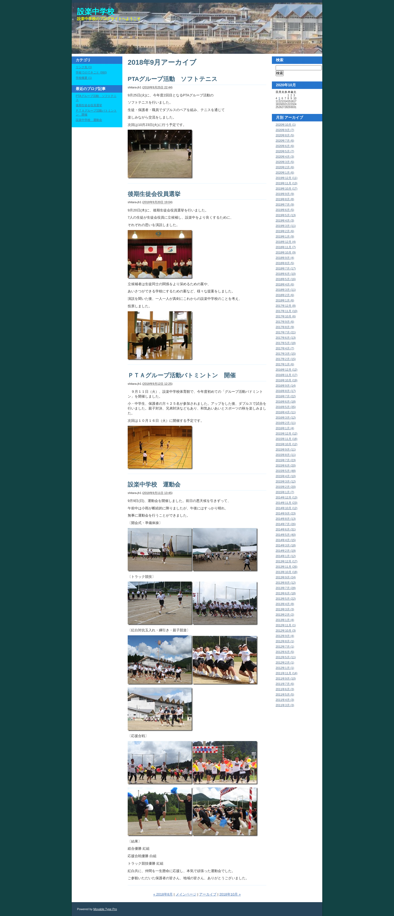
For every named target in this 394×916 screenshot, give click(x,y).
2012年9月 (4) (285, 635)
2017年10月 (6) (286, 316)
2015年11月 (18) (286, 438)
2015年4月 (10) (286, 476)
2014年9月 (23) (286, 513)
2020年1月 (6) (285, 172)
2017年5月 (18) (286, 343)
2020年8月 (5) (285, 135)
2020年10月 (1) (286, 124)
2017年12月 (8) (286, 305)
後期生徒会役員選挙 (154, 194)
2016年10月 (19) (286, 380)
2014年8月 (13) (286, 518)
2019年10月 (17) (286, 188)
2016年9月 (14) (286, 385)
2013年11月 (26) (286, 566)
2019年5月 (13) (286, 215)
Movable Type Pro (105, 909)
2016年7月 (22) (286, 396)
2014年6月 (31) (286, 529)
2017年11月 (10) (286, 311)
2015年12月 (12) (286, 433)
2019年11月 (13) (286, 183)
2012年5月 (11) (286, 657)
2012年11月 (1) (286, 625)
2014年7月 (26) (286, 524)
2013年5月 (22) (286, 598)
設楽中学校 (95, 11)
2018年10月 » (230, 894)
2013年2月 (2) (285, 614)
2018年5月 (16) (286, 279)
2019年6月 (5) (285, 209)
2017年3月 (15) (286, 353)
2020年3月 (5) (285, 161)
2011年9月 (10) (286, 678)
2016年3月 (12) (286, 417)
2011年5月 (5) (285, 694)
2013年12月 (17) (286, 561)
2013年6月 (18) (286, 593)
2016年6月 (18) (286, 401)
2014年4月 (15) (286, 540)
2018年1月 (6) (285, 300)
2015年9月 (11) (286, 449)
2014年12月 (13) (286, 497)
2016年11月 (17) (286, 375)
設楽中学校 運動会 (154, 484)
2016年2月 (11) (286, 422)
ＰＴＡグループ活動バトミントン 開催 (182, 375)
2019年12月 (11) (286, 177)
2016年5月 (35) (286, 406)
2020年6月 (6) (285, 146)
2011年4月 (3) (285, 699)
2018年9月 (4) (285, 257)
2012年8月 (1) (285, 641)
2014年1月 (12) (286, 556)
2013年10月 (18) (286, 572)
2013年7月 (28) (286, 588)
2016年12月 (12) (286, 369)
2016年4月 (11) (286, 412)
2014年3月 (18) (286, 545)
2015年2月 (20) (286, 486)
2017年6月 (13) (286, 337)
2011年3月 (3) (285, 705)
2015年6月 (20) (286, 465)
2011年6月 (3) (285, 689)
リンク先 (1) (84, 67)
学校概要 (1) (84, 77)
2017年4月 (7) (285, 348)
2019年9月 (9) (285, 193)
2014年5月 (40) (286, 534)
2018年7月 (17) (286, 268)
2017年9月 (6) (285, 321)
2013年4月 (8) (285, 604)
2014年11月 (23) (286, 502)
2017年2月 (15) (286, 359)
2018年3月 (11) (286, 289)
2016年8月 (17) (286, 390)
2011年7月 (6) (285, 683)
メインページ (186, 894)
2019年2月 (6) (285, 231)
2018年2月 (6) (285, 295)
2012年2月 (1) (285, 662)
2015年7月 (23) (286, 460)
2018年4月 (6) (285, 284)
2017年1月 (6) (285, 364)
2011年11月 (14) (286, 673)
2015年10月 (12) (286, 444)
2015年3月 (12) (286, 481)
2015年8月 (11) (286, 454)
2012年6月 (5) (285, 651)
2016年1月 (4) (285, 428)
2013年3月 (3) (285, 609)
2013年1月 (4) (285, 619)
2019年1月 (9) (285, 236)
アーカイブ (207, 894)
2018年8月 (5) (285, 263)
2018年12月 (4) (286, 241)
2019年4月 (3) (285, 220)
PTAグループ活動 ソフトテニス (173, 79)
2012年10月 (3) (286, 630)
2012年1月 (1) (285, 667)
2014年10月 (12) (286, 508)
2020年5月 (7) (285, 151)
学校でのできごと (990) (91, 72)
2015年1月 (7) (285, 492)
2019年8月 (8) (285, 199)
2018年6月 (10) (286, 273)
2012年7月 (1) (285, 646)
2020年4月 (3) (285, 156)
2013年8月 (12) (286, 582)
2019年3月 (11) (286, 225)
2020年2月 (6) (285, 167)
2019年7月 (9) (285, 204)
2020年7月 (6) (285, 140)
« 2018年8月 (163, 894)
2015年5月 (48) (286, 470)
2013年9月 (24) (286, 577)
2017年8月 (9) (285, 327)
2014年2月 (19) (286, 550)
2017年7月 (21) (286, 332)
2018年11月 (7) (286, 247)
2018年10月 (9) (286, 252)
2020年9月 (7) (285, 130)
